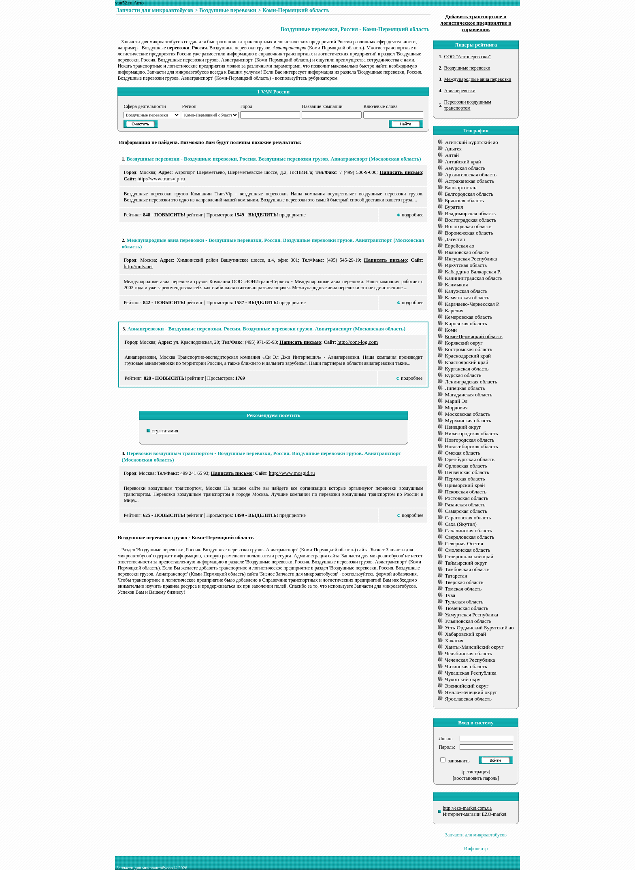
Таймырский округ (466, 563)
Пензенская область (467, 472)
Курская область (463, 375)
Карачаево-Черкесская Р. (472, 304)
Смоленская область (467, 550)
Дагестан (455, 239)
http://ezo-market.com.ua (467, 808)
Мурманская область (468, 420)
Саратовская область (468, 517)
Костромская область (468, 349)
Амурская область (465, 168)
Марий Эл (456, 401)
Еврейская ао (459, 246)
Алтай (451, 155)
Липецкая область (465, 388)
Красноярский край (466, 362)
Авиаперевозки (459, 90)
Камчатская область (467, 297)
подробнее (412, 215)
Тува (450, 595)
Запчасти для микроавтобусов (154, 10)
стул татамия (165, 431)
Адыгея (453, 149)
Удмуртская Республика (471, 615)
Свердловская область (469, 537)
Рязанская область (465, 505)
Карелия (454, 310)
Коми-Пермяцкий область (295, 10)
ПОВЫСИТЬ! (169, 215)
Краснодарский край (467, 356)
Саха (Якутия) (460, 524)
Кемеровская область (468, 317)
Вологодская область (468, 226)
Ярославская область (468, 699)
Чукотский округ (463, 679)
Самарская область (466, 511)
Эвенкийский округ (466, 686)
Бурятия (454, 207)
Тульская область (464, 602)
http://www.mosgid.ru (292, 473)
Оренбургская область (469, 459)
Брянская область (464, 200)
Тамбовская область (467, 569)
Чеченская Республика (470, 660)
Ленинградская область (471, 382)
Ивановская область (467, 252)
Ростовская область (466, 498)
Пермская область (465, 479)
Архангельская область (470, 174)
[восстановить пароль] (476, 778)
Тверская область (464, 582)
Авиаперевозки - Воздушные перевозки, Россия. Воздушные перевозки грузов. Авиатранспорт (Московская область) (266, 329)
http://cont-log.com (357, 342)
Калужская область (466, 291)
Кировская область (466, 323)
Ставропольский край (469, 556)
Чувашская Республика (470, 673)
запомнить (458, 761)
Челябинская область (468, 653)
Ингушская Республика (471, 259)
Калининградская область (473, 278)
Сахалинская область (468, 530)
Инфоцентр (476, 848)
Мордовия (456, 407)
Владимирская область (470, 213)
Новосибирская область (471, 446)
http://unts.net (138, 266)
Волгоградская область (470, 220)
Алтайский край (463, 162)
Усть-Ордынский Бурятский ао (479, 627)
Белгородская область (469, 194)
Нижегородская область (471, 433)
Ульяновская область (468, 621)
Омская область (462, 453)
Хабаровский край (465, 634)
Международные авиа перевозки (477, 79)
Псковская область (465, 492)
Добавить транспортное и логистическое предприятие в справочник (476, 22)
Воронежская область (469, 233)
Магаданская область (468, 395)
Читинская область (466, 666)
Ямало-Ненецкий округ (471, 692)
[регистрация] (475, 772)
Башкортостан (460, 187)
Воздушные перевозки (227, 10)
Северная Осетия (464, 543)
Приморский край (465, 485)
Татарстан (456, 576)
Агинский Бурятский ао (471, 142)
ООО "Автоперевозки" (467, 56)
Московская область (467, 414)
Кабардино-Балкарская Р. (473, 272)
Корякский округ (463, 343)
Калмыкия (456, 285)
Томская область (463, 589)
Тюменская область (466, 608)
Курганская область (466, 369)
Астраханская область (469, 181)
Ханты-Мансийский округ (474, 647)
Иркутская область (466, 265)
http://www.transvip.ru (161, 179)
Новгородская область (469, 440)
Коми (450, 330)
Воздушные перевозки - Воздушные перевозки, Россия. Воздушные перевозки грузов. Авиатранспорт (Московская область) (273, 159)
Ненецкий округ (463, 427)
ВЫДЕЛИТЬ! (263, 215)
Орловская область (466, 466)
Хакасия (454, 640)
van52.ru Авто (129, 3)
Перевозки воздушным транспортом (467, 105)
